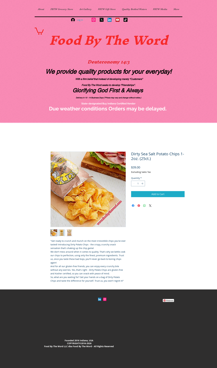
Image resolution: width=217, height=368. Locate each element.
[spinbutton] (138, 183)
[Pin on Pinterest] (139, 205)
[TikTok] (125, 20)
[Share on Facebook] (133, 205)
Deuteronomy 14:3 (108, 61)
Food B (71, 40)
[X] (102, 20)
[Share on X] (150, 205)
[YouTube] (118, 20)
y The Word (130, 40)
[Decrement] (133, 183)
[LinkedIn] (110, 20)
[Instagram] (94, 20)
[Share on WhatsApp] (144, 205)
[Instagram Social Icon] (104, 299)
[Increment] (143, 183)
